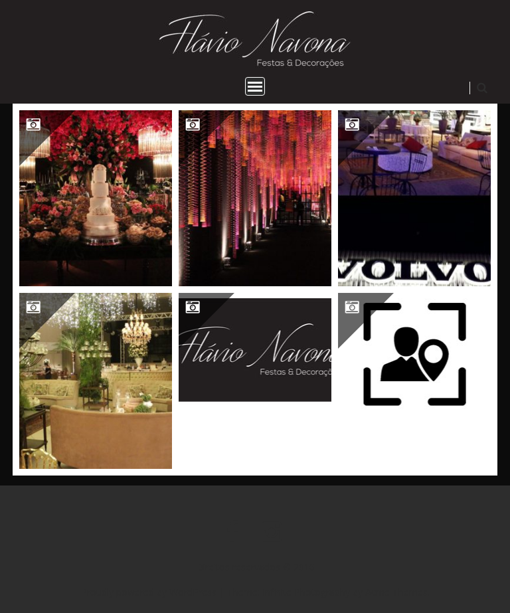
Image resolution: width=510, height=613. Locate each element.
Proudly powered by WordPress (148, 592)
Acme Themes (396, 592)
